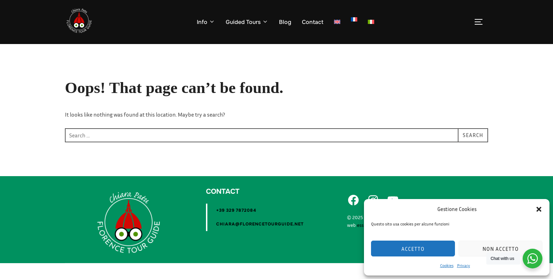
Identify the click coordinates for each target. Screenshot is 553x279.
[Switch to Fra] (354, 19)
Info (206, 22)
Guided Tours (247, 22)
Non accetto (500, 249)
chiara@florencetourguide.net (260, 240)
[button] (538, 209)
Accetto (413, 249)
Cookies (447, 265)
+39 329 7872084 (236, 226)
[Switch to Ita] (371, 22)
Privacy (463, 265)
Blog (285, 22)
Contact (312, 22)
